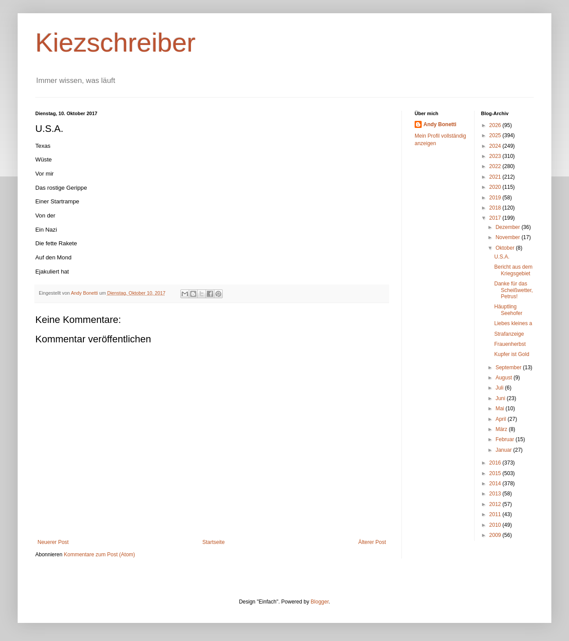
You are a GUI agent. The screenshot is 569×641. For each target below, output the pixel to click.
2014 (495, 483)
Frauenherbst (509, 344)
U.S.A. (501, 257)
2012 (495, 504)
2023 (495, 156)
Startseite (213, 542)
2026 (495, 125)
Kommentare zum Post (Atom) (99, 554)
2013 (495, 494)
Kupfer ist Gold (511, 354)
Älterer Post (372, 542)
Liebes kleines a (513, 323)
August (504, 378)
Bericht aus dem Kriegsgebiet (513, 270)
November (508, 237)
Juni (500, 398)
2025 (495, 135)
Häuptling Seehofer (508, 310)
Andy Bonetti (440, 124)
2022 (495, 166)
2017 (495, 218)
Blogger (320, 602)
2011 (495, 514)
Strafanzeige (509, 334)
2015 (495, 473)
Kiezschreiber (115, 42)
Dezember (508, 227)
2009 (495, 535)
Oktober (505, 248)
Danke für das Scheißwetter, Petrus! (513, 290)
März (502, 429)
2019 (495, 198)
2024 (495, 146)
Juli (500, 388)
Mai (500, 408)
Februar (505, 439)
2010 (495, 525)
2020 (495, 187)
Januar (504, 450)
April (501, 419)
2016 (495, 463)
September (509, 367)
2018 (495, 208)
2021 (495, 177)
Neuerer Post (53, 542)
